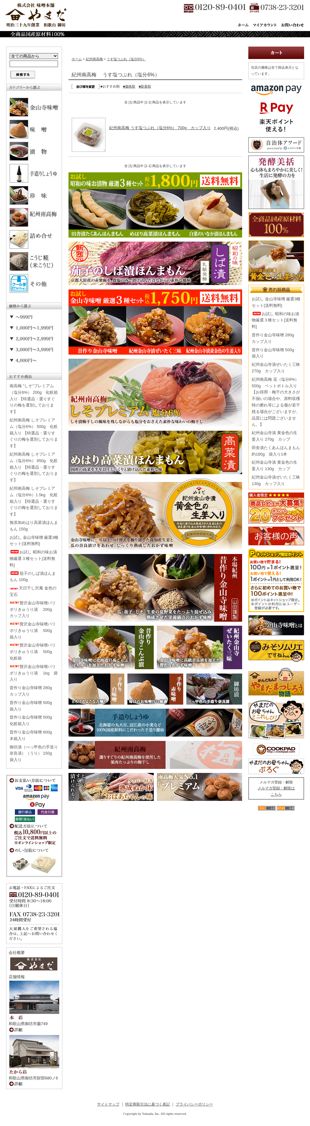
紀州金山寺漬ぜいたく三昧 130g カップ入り (276, 480)
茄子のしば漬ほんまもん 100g (33, 576)
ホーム (77, 59)
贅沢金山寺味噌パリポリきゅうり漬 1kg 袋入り (34, 673)
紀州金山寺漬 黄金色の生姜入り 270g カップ (274, 436)
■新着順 (145, 86)
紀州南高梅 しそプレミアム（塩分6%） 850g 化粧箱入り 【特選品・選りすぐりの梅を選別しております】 (34, 467)
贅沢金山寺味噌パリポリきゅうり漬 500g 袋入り (33, 630)
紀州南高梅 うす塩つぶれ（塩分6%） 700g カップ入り (160, 127)
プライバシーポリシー (194, 1104)
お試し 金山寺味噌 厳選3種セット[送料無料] (34, 540)
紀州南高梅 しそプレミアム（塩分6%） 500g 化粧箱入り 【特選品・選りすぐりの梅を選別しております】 (34, 433)
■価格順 (129, 86)
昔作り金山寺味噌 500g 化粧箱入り (33, 720)
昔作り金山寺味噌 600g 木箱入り (33, 735)
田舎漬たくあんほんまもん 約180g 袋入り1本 (276, 450)
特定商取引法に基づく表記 (147, 1104)
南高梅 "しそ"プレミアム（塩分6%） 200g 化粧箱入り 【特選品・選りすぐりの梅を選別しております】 (34, 399)
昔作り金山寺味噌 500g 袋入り (33, 705)
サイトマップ (108, 1104)
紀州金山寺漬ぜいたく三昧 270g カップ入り (276, 367)
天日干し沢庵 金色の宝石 (33, 591)
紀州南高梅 (94, 59)
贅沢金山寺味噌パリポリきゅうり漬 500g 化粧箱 (33, 652)
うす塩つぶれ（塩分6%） (126, 59)
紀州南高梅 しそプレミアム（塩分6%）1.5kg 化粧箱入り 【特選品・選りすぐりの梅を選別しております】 (34, 501)
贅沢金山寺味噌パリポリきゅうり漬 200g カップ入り (33, 609)
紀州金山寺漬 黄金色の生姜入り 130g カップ (274, 465)
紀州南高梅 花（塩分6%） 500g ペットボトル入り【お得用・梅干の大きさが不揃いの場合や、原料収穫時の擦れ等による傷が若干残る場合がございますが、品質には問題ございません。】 (276, 402)
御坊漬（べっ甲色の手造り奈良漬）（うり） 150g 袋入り (34, 753)
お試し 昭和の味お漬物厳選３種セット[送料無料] (33, 558)
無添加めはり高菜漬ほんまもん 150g (34, 525)
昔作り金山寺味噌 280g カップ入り (33, 691)
